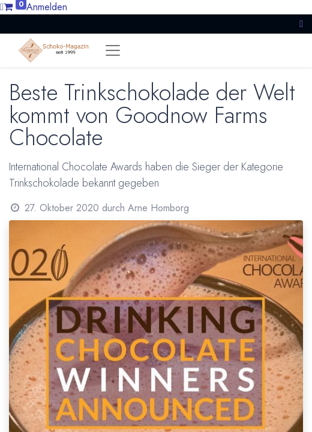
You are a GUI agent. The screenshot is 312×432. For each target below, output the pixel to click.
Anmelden (46, 7)
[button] (301, 24)
